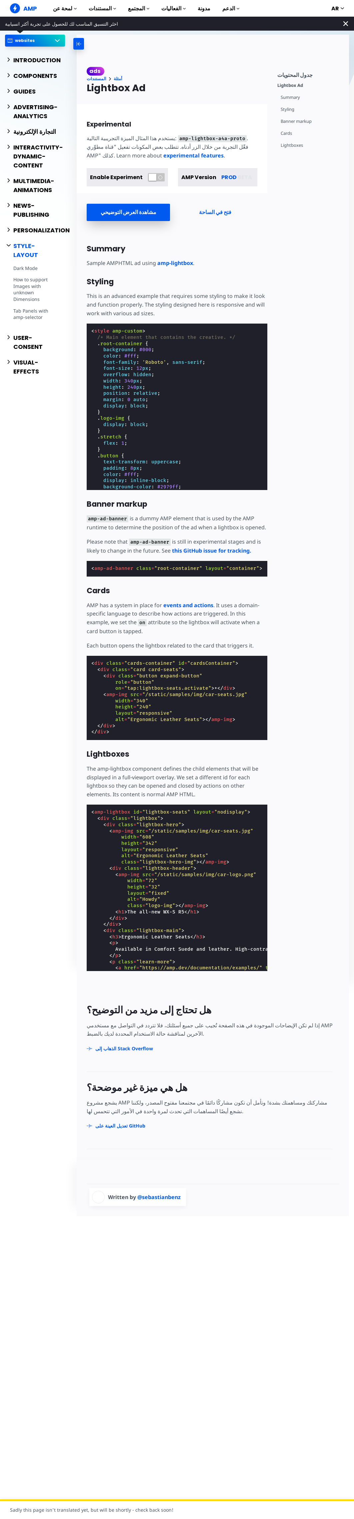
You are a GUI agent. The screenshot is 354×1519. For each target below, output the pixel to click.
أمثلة (118, 79)
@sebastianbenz (159, 1197)
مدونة (204, 8)
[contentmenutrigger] (309, 74)
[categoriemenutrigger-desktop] (98, 44)
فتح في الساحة (215, 212)
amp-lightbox (175, 263)
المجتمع (138, 8)
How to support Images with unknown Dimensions (30, 289)
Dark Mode (25, 268)
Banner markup (296, 121)
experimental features (193, 155)
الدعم (230, 8)
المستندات (102, 8)
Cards (286, 133)
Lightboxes (292, 145)
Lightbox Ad (290, 85)
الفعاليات (173, 8)
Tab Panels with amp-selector (30, 314)
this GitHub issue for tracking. (211, 550)
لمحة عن (65, 8)
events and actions (188, 605)
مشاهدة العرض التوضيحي (128, 212)
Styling (287, 109)
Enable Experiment (116, 177)
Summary (290, 97)
